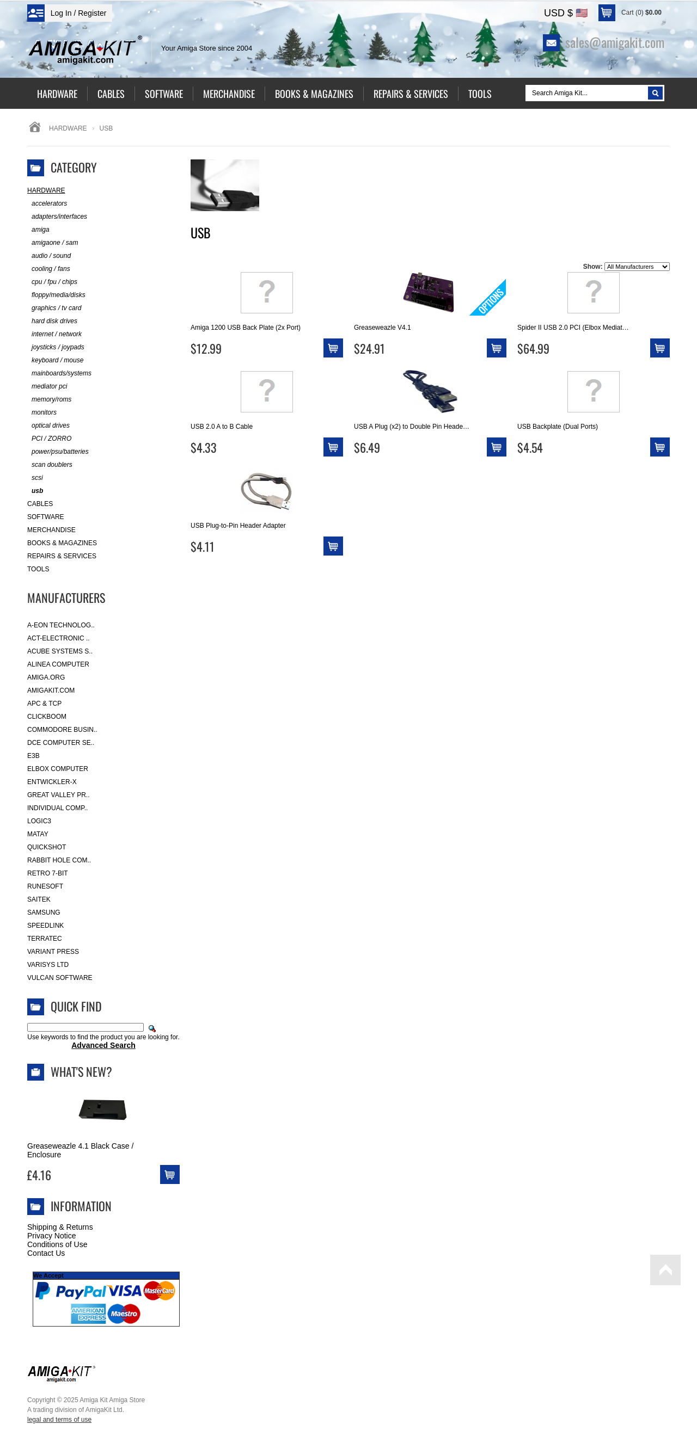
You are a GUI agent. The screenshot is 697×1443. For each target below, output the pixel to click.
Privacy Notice (51, 1235)
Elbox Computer (57, 769)
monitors (42, 412)
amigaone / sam (52, 243)
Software (45, 517)
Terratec (44, 938)
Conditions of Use (57, 1244)
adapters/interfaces (57, 216)
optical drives (48, 425)
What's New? (81, 1071)
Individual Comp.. (57, 808)
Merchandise (51, 530)
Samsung (43, 912)
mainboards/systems (59, 373)
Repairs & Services (61, 556)
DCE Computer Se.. (60, 743)
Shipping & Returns (60, 1227)
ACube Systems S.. (60, 651)
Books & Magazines (62, 543)
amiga (38, 230)
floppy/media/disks (56, 295)
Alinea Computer (58, 664)
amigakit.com (51, 690)
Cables (40, 504)
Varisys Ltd (48, 965)
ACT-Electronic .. (58, 638)
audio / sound (49, 256)
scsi (35, 478)
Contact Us (46, 1253)
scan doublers (49, 465)
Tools (38, 569)
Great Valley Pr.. (58, 795)
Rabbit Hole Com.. (59, 860)
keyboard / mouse (55, 360)
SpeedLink (45, 925)
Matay (37, 834)
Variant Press (53, 951)
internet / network (54, 334)
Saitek (39, 899)
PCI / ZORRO (49, 438)
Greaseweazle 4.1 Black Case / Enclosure (80, 1150)
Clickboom (46, 716)
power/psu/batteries (58, 452)
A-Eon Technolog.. (61, 625)
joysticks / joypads (55, 347)
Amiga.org (46, 677)
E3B (33, 756)
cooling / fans (48, 269)
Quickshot (46, 847)
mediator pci (47, 386)
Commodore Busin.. (62, 729)
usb (35, 491)
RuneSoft (45, 886)
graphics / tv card (54, 308)
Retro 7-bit (47, 873)
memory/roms (49, 399)
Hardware (68, 128)
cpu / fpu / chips (52, 282)
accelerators (47, 203)
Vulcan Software (60, 978)
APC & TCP (44, 703)
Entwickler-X (52, 782)
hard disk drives (52, 321)
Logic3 (39, 821)
